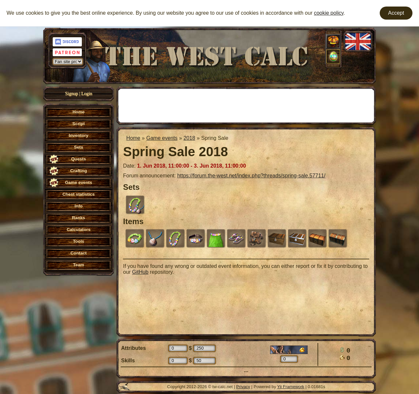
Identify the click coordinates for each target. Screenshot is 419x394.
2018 (189, 138)
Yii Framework (290, 386)
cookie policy (328, 13)
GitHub (140, 272)
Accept (396, 13)
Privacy (243, 386)
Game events (161, 138)
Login (86, 93)
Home (133, 138)
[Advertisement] (246, 105)
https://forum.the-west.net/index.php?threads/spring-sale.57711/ (251, 175)
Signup (71, 93)
